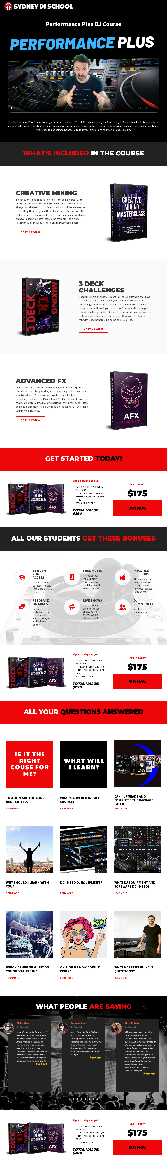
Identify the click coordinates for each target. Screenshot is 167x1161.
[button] (70, 1099)
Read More (12, 808)
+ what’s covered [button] (30, 232)
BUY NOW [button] (137, 508)
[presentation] (4, 1059)
